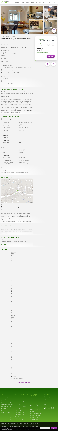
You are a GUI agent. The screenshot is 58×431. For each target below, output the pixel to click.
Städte (40, 2)
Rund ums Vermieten (33, 395)
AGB (45, 403)
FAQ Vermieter (33, 398)
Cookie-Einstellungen (45, 428)
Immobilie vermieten (34, 400)
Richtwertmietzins (34, 407)
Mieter (23, 2)
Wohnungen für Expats (6, 402)
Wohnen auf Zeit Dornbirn (7, 421)
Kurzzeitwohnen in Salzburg (7, 404)
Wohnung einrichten (34, 417)
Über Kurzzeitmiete (48, 397)
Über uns (44, 2)
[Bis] (50, 40)
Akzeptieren (54, 428)
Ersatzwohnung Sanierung (21, 412)
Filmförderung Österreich (21, 420)
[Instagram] (45, 407)
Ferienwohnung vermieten (36, 404)
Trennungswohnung (19, 418)
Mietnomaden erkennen (35, 405)
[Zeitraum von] (41, 40)
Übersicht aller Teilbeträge (42, 52)
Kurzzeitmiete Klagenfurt (6, 419)
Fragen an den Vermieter (24, 382)
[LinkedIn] (52, 407)
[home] (5, 2)
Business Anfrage (34, 2)
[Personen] (51, 44)
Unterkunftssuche (17, 2)
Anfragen (51, 56)
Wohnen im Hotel (19, 405)
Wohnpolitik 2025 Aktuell (35, 415)
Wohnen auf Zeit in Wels (6, 418)
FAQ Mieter (17, 397)
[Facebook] (48, 407)
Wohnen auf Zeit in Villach (7, 416)
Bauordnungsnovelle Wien (36, 413)
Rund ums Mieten (21, 394)
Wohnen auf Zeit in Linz (6, 406)
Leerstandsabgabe (34, 402)
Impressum (46, 399)
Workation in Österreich (20, 403)
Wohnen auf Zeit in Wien (6, 397)
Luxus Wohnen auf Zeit (20, 406)
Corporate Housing (19, 401)
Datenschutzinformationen (6, 429)
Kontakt (47, 394)
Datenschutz (47, 401)
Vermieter (27, 2)
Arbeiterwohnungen (19, 399)
